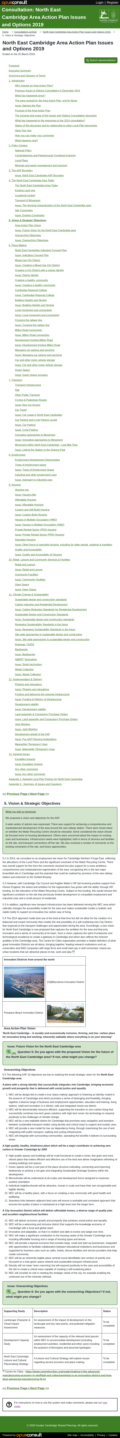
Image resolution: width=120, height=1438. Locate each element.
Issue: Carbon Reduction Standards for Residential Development (51, 609)
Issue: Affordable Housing (29, 504)
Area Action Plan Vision (28, 225)
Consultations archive (25, 32)
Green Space (22, 370)
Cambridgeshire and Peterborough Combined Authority (45, 155)
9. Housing (15, 484)
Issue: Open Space (25, 589)
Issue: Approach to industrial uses (33, 480)
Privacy (101, 1435)
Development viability (27, 704)
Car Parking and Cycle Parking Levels (36, 420)
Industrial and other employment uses (36, 475)
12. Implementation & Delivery (25, 679)
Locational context (25, 195)
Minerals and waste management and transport (41, 165)
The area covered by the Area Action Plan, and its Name (46, 100)
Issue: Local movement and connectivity (37, 315)
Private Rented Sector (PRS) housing (35, 529)
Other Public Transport (27, 395)
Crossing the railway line (28, 320)
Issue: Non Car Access (27, 405)
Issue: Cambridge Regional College (34, 295)
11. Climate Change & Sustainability (29, 594)
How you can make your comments (34, 135)
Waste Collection (24, 669)
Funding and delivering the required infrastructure (42, 694)
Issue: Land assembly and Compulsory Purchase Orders (46, 719)
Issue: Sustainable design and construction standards (44, 619)
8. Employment (17, 455)
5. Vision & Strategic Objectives (27, 220)
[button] (101, 60)
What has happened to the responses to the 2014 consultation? (50, 120)
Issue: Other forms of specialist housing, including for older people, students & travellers (63, 544)
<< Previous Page (15, 793)
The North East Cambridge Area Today (36, 185)
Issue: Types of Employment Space (34, 470)
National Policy (23, 150)
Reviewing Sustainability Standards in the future (41, 624)
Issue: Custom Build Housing (31, 514)
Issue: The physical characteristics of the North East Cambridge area (53, 205)
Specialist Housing (25, 539)
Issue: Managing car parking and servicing (38, 355)
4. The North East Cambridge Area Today (31, 180)
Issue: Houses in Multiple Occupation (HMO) (39, 524)
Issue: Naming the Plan (28, 105)
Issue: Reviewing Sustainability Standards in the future (45, 629)
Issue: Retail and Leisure (28, 569)
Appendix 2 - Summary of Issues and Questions (35, 784)
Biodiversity (21, 649)
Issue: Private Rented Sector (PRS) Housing (39, 534)
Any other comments (26, 769)
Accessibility (87, 1435)
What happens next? (26, 140)
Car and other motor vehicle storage (35, 360)
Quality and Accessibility (28, 549)
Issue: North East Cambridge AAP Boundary (39, 175)
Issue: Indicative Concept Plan (32, 255)
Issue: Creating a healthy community (35, 285)
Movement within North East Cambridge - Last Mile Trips (46, 445)
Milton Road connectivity (28, 330)
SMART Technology (26, 659)
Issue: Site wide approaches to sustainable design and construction (52, 639)
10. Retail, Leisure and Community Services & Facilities (39, 559)
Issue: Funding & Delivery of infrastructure (38, 699)
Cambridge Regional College (31, 290)
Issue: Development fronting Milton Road (37, 345)
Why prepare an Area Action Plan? (34, 85)
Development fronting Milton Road (34, 340)
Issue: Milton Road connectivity (32, 335)
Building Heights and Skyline (31, 300)
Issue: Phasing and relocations (32, 689)
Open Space (22, 584)
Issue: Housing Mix (25, 494)
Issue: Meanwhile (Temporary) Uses (35, 749)
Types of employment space (30, 465)
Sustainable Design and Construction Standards (41, 614)
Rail (17, 390)
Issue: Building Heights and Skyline (34, 305)
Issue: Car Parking (25, 425)
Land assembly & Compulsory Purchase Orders (41, 714)
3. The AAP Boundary (21, 170)
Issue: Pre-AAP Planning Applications (36, 739)
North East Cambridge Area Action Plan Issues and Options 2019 (77, 32)
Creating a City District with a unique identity (39, 270)
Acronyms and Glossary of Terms (27, 75)
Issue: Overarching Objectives (31, 240)
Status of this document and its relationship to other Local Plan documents (56, 125)
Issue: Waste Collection (28, 674)
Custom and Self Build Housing (32, 509)
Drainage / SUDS (24, 644)
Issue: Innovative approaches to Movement (39, 440)
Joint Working (22, 724)
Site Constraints (24, 210)
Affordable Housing (25, 499)
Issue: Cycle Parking (26, 430)
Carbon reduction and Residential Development (41, 604)
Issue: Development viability (30, 709)
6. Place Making (18, 245)
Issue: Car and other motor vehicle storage (38, 365)
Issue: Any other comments (30, 774)
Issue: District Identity (27, 275)
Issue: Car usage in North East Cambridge (38, 415)
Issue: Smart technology (28, 664)
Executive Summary (20, 70)
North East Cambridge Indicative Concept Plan (41, 250)
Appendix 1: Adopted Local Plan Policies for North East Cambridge (45, 779)
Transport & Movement (27, 200)
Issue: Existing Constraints (30, 215)
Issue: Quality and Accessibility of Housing (38, 554)
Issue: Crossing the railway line (32, 325)
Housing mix (22, 489)
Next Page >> (39, 793)
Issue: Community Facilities (30, 579)
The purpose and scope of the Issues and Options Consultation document (56, 115)
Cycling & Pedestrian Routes (31, 400)
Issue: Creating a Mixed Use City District (37, 265)
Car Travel (21, 410)
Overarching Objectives (28, 235)
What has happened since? (30, 95)
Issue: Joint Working (26, 729)
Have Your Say (23, 130)
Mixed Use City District (27, 260)
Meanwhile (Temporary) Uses (31, 744)
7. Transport (15, 380)
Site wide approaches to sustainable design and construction (48, 634)
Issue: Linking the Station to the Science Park (40, 450)
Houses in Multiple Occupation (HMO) (36, 519)
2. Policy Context (18, 145)
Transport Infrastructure (28, 385)
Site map (72, 1435)
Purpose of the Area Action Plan (32, 110)
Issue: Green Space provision (31, 375)
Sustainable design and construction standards (41, 599)
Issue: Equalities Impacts (29, 764)
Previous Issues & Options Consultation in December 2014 (47, 90)
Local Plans (21, 160)
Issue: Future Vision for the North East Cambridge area (45, 230)
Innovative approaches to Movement (35, 435)
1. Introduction (17, 80)
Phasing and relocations (28, 684)
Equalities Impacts (25, 759)
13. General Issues (19, 754)
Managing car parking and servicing (35, 350)
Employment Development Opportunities (37, 460)
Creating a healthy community (31, 280)
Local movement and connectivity (33, 310)
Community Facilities (26, 574)
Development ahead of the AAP (32, 734)
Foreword (14, 65)
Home (5, 32)
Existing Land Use (25, 190)
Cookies (113, 1435)
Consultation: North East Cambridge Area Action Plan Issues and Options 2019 (44, 17)
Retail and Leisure (25, 564)
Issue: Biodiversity (25, 654)
